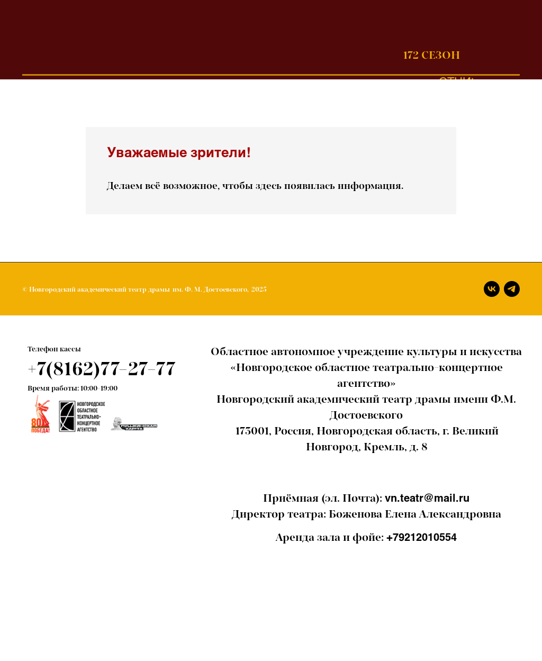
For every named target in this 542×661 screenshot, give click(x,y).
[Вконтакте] (492, 289)
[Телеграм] (512, 289)
